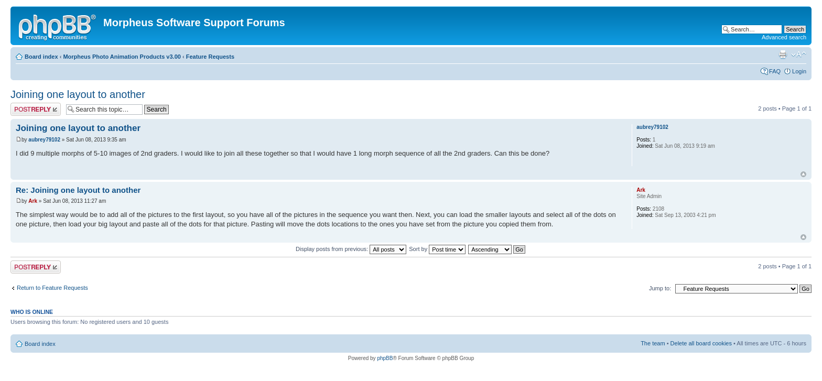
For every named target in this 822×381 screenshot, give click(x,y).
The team (653, 343)
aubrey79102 (44, 140)
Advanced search (784, 37)
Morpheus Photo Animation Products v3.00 (122, 56)
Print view (782, 54)
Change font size (798, 54)
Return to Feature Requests (52, 288)
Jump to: (660, 288)
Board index (41, 56)
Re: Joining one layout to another (78, 190)
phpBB (385, 358)
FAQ (775, 71)
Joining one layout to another (77, 94)
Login (799, 71)
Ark (32, 201)
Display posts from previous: (351, 249)
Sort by (437, 249)
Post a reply (35, 109)
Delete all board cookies (701, 343)
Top (803, 174)
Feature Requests (210, 56)
